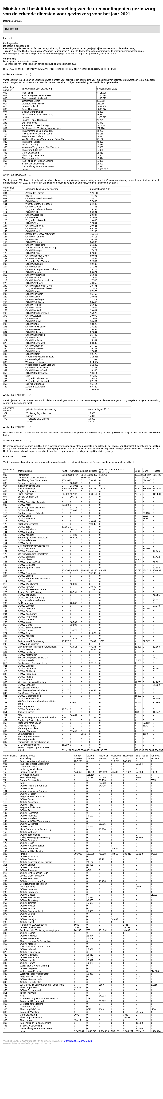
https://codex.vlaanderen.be (78, 1041)
